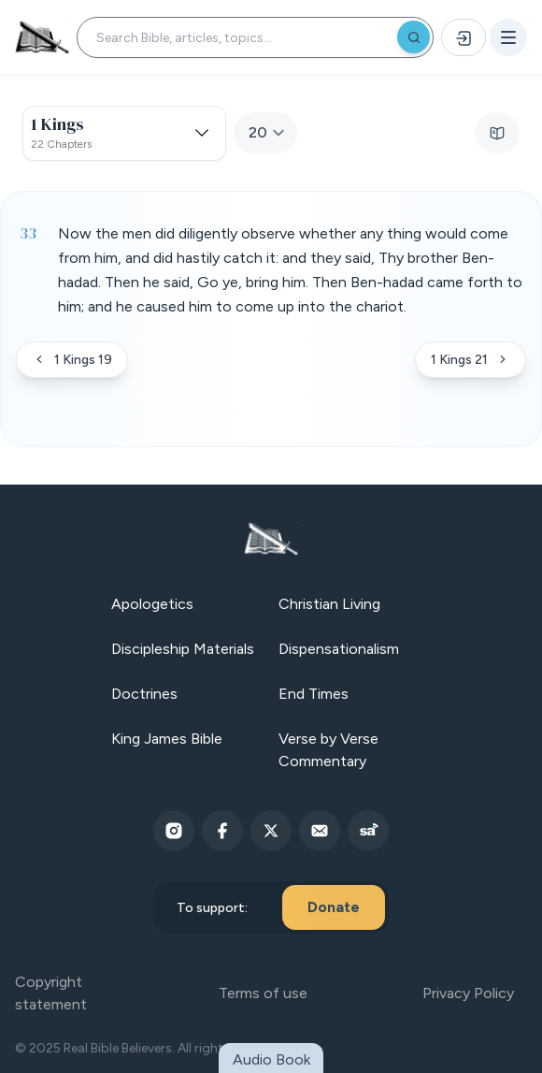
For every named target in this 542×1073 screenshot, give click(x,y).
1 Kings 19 (72, 360)
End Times (313, 694)
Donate (333, 907)
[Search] (413, 37)
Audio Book (271, 1059)
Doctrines (144, 694)
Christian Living (329, 604)
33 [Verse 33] (28, 233)
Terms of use (263, 993)
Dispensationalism (338, 649)
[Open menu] (508, 37)
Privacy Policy (468, 993)
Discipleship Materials (182, 649)
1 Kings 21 (470, 360)
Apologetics (152, 604)
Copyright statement (51, 993)
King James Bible (166, 738)
